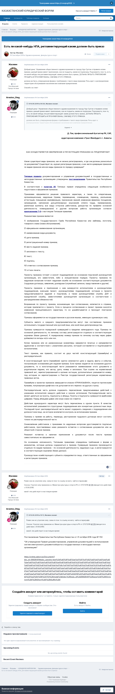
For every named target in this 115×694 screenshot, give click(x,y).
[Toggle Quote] (27, 104)
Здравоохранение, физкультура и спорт (41, 55)
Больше (46, 18)
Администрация (37, 24)
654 (13, 117)
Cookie (65, 677)
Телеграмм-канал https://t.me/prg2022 (55, 3)
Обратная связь (54, 677)
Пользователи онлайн (55, 24)
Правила (24, 24)
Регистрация (106, 11)
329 (13, 84)
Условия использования (23, 691)
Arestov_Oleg (13, 97)
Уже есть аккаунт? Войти (86, 11)
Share (88, 54)
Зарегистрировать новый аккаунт (32, 613)
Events (15, 24)
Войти (82, 611)
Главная (7, 19)
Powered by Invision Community (57, 682)
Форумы (5, 24)
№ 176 (91, 485)
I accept (107, 690)
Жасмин (19, 53)
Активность (18, 18)
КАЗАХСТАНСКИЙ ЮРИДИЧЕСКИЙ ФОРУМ (28, 10)
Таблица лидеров (32, 18)
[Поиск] (85, 18)
